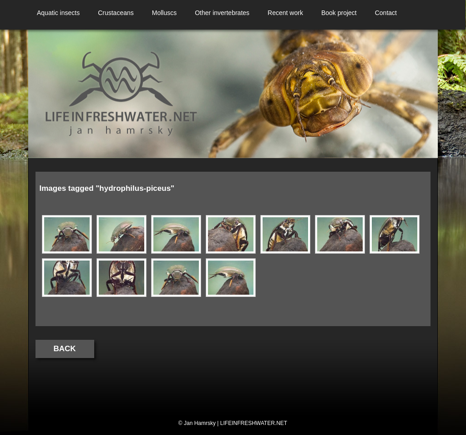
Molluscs (164, 12)
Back (65, 348)
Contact (386, 12)
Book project (339, 12)
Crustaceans (116, 12)
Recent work (285, 12)
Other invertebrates (222, 12)
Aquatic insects (58, 12)
